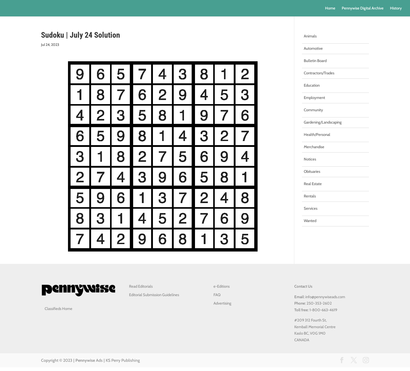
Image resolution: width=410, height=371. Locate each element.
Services (310, 208)
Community (313, 110)
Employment (314, 97)
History (396, 8)
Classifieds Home (58, 308)
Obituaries (312, 171)
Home (330, 8)
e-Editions (221, 286)
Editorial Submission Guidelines (154, 295)
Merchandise (314, 147)
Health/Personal (317, 134)
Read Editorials (141, 286)
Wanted (310, 220)
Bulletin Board (315, 60)
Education (312, 85)
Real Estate (313, 184)
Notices (310, 159)
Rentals (310, 196)
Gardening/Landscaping (323, 122)
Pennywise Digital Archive (363, 8)
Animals (310, 36)
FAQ (216, 295)
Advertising (222, 303)
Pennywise (85, 360)
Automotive (313, 48)
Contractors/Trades (319, 73)
